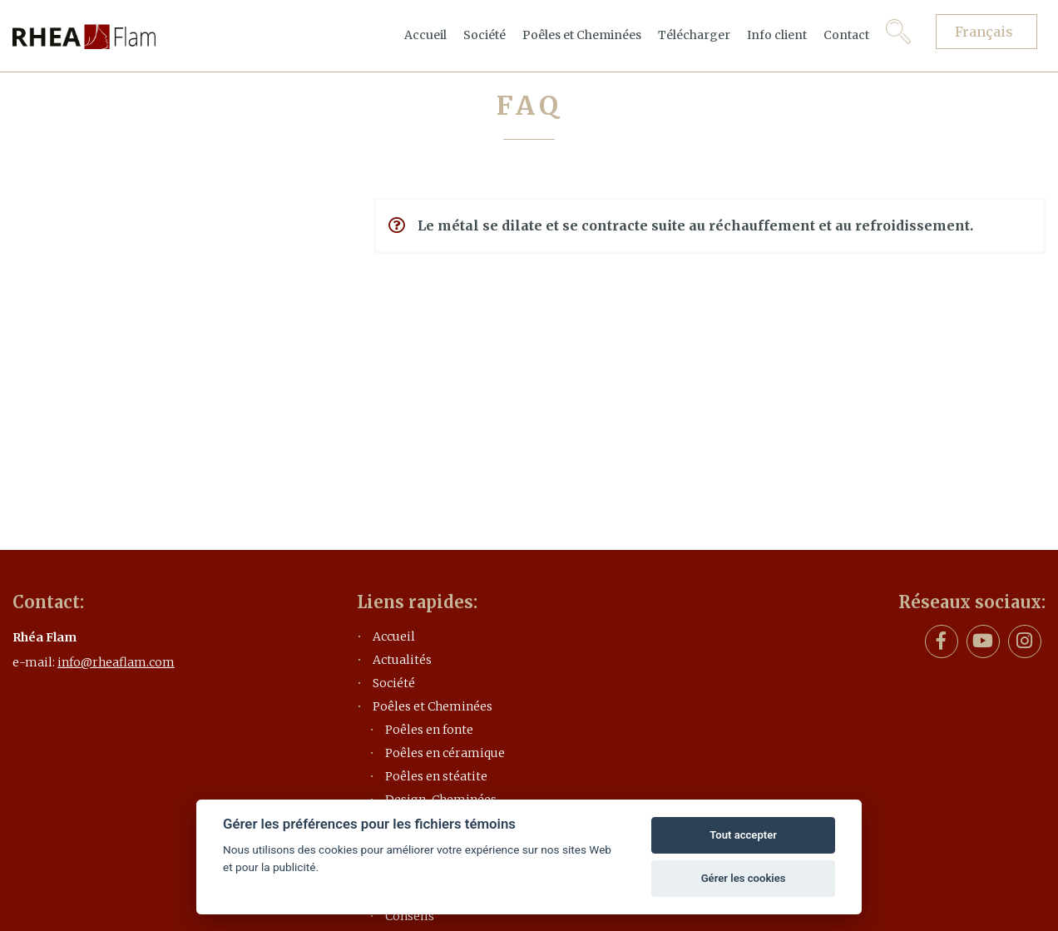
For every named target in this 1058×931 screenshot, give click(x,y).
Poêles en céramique (445, 752)
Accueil (425, 34)
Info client (777, 34)
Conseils (409, 916)
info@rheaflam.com (116, 662)
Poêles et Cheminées (581, 34)
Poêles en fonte (429, 729)
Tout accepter (743, 835)
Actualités (402, 659)
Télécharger (694, 34)
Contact (846, 34)
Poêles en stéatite (436, 776)
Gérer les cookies (743, 878)
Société (484, 34)
